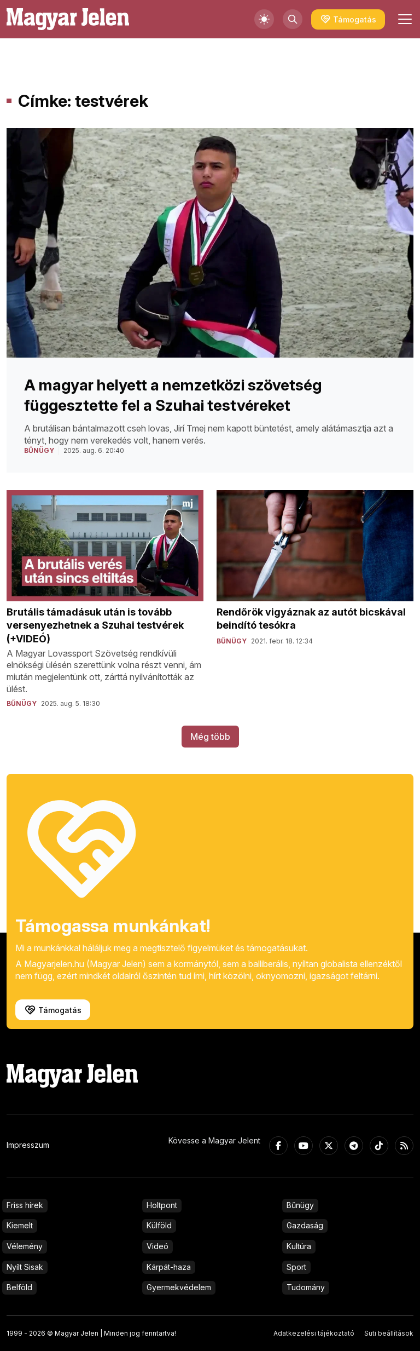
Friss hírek (25, 1205)
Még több (210, 736)
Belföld (19, 1287)
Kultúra (299, 1246)
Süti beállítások (388, 1333)
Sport (296, 1267)
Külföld (159, 1225)
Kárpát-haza (169, 1267)
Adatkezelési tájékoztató (313, 1333)
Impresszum (28, 1144)
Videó (157, 1246)
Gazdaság (305, 1225)
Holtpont (162, 1205)
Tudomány (306, 1287)
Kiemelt (20, 1225)
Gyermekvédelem (179, 1287)
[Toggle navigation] (403, 19)
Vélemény (25, 1246)
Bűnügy (300, 1205)
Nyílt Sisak (25, 1267)
